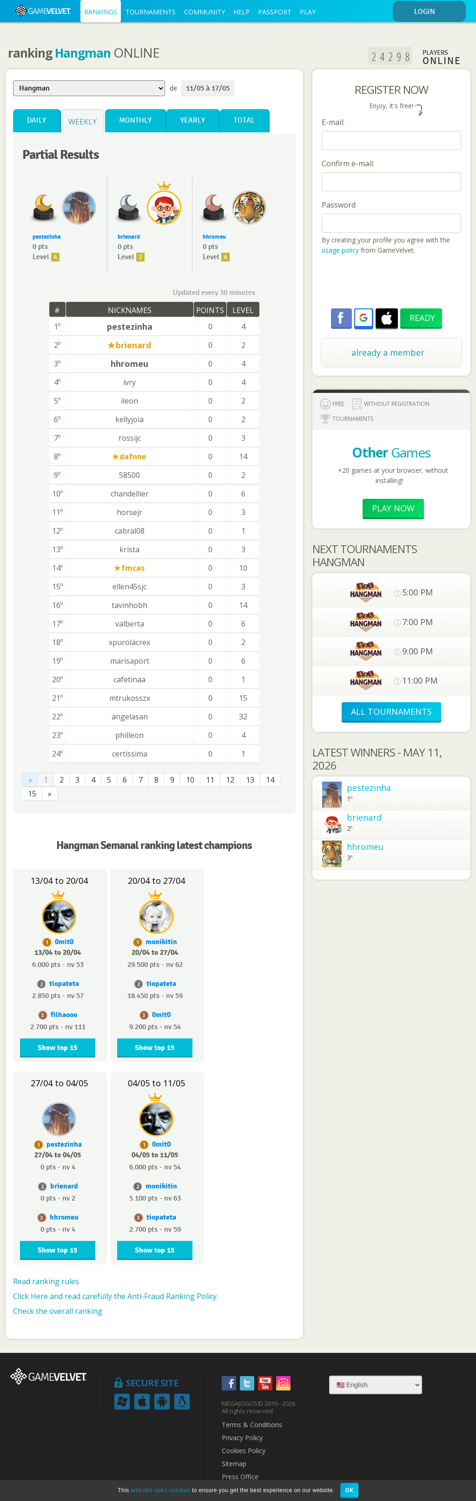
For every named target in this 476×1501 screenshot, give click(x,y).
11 (210, 780)
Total (244, 120)
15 (32, 794)
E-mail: (333, 122)
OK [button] (349, 1490)
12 (230, 780)
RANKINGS (100, 11)
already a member (387, 352)
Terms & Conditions (252, 1424)
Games (391, 452)
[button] (363, 317)
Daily (36, 120)
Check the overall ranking (57, 1311)
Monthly (135, 120)
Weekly (82, 122)
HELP (241, 11)
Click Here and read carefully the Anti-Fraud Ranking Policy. (115, 1296)
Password (339, 205)
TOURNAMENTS (151, 11)
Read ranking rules (46, 1281)
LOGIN (438, 11)
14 (270, 780)
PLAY (308, 11)
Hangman (83, 53)
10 (190, 780)
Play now (393, 508)
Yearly (192, 120)
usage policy (340, 250)
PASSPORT (274, 11)
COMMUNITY (204, 11)
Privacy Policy (242, 1437)
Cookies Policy (243, 1450)
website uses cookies (160, 1490)
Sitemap (234, 1463)
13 (250, 780)
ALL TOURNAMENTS (391, 711)
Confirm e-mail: (348, 163)
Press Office (240, 1476)
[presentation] (392, 283)
